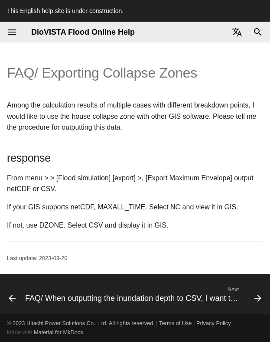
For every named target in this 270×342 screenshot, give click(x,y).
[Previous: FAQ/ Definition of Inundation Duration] (9, 294)
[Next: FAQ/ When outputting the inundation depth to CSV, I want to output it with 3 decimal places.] (142, 294)
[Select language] (237, 32)
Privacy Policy (213, 323)
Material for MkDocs (58, 332)
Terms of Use (175, 323)
